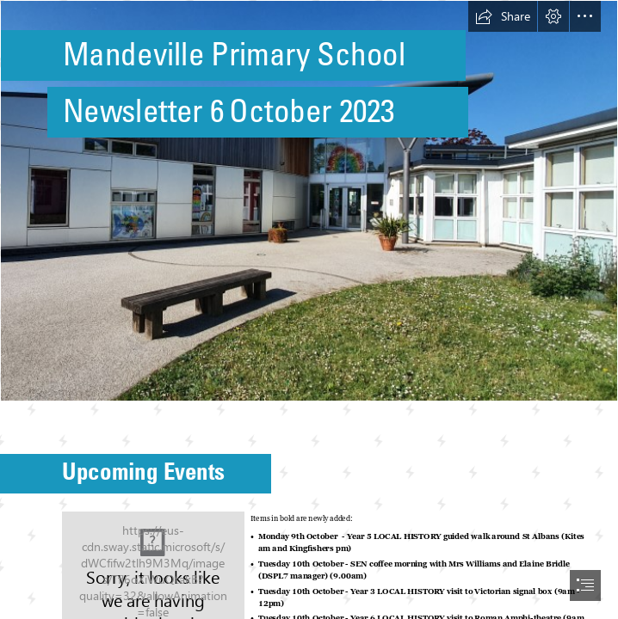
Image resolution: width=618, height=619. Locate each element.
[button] (502, 16)
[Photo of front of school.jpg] (309, 200)
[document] (309, 309)
